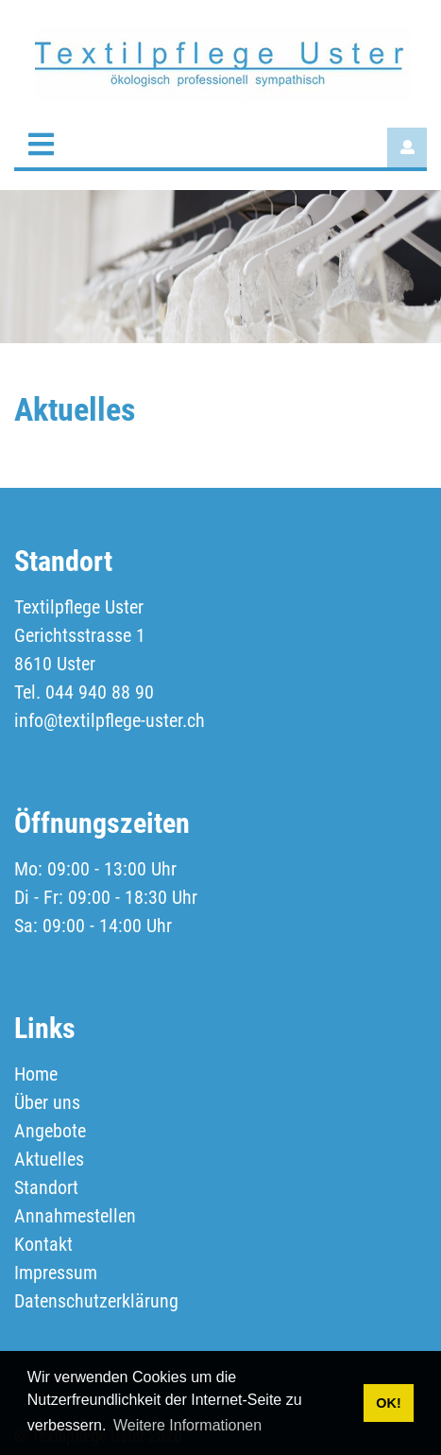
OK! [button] (388, 1403)
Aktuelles (49, 1159)
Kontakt (43, 1244)
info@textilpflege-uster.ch (109, 720)
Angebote (50, 1130)
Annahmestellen (75, 1215)
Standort (46, 1187)
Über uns (47, 1102)
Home (36, 1074)
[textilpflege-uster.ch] (220, 62)
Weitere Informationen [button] (187, 1425)
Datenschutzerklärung (96, 1301)
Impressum (55, 1272)
